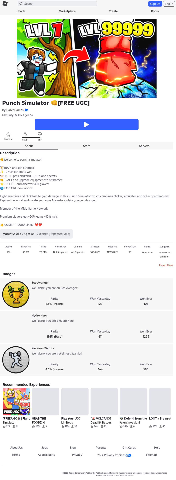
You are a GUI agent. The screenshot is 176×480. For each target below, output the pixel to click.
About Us (16, 447)
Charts (21, 11)
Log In (169, 4)
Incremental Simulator (165, 254)
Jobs (44, 447)
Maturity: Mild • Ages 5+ (17, 115)
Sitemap (151, 455)
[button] (26, 110)
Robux (155, 11)
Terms (16, 455)
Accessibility (46, 455)
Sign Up (155, 4)
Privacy (77, 455)
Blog (73, 447)
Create (113, 11)
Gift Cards (129, 447)
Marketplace (67, 11)
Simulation (147, 252)
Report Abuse (166, 265)
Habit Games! (15, 110)
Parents (101, 447)
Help (157, 447)
